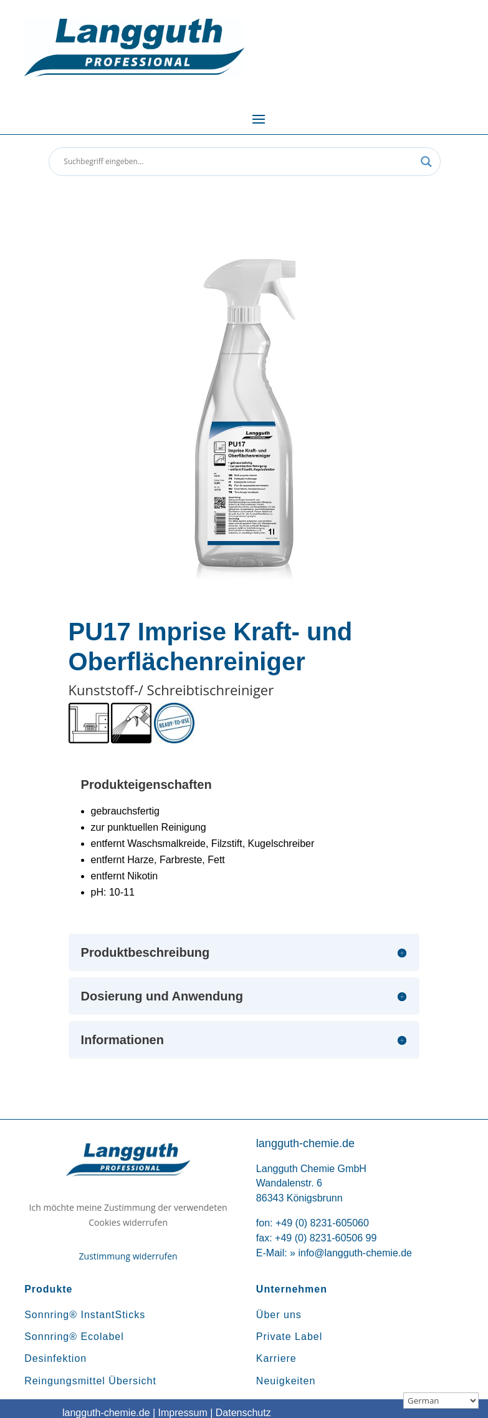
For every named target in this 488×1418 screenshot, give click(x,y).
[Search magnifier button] (426, 161)
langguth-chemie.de (106, 1412)
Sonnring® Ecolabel (74, 1336)
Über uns (279, 1314)
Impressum (183, 1412)
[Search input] (239, 161)
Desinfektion (55, 1358)
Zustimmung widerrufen (128, 1256)
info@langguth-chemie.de (355, 1253)
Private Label (289, 1336)
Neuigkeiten (286, 1381)
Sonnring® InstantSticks (84, 1314)
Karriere (276, 1358)
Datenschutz (243, 1412)
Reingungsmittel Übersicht (90, 1381)
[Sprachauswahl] (441, 1400)
